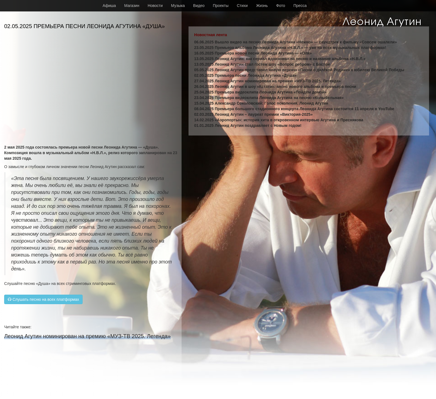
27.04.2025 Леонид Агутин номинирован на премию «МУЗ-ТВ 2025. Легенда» (267, 81)
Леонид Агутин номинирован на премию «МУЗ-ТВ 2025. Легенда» (87, 336)
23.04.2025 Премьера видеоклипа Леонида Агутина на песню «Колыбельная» (268, 97)
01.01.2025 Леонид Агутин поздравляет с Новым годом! (247, 125)
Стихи (242, 5)
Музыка (178, 5)
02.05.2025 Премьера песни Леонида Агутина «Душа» (245, 75)
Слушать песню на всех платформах (43, 299)
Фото (280, 5)
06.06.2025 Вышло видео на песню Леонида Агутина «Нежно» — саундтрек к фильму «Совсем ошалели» (295, 42)
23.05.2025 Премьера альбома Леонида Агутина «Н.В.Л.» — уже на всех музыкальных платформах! (290, 47)
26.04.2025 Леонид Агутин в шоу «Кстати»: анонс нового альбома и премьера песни (275, 86)
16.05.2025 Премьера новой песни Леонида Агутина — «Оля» (253, 53)
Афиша (109, 5)
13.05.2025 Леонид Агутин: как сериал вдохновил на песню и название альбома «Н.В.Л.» (279, 58)
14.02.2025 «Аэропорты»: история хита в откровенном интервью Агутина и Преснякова (278, 120)
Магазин (131, 5)
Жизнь (262, 5)
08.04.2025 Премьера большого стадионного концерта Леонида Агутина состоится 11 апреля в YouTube (294, 109)
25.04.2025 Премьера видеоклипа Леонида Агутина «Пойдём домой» (260, 92)
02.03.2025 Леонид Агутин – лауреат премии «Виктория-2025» (253, 114)
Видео (199, 5)
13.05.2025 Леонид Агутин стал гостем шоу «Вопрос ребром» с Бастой (262, 64)
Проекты (221, 5)
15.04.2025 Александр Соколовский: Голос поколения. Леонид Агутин (261, 103)
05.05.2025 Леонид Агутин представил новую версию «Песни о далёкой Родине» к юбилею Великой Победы (299, 70)
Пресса (299, 5)
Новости (155, 5)
